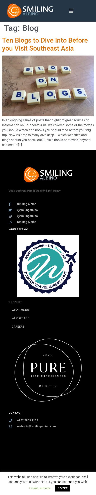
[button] (71, 11)
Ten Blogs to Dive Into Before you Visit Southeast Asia (45, 44)
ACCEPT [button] (63, 488)
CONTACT (15, 412)
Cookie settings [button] (39, 488)
